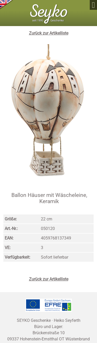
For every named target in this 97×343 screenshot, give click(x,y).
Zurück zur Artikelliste (48, 33)
